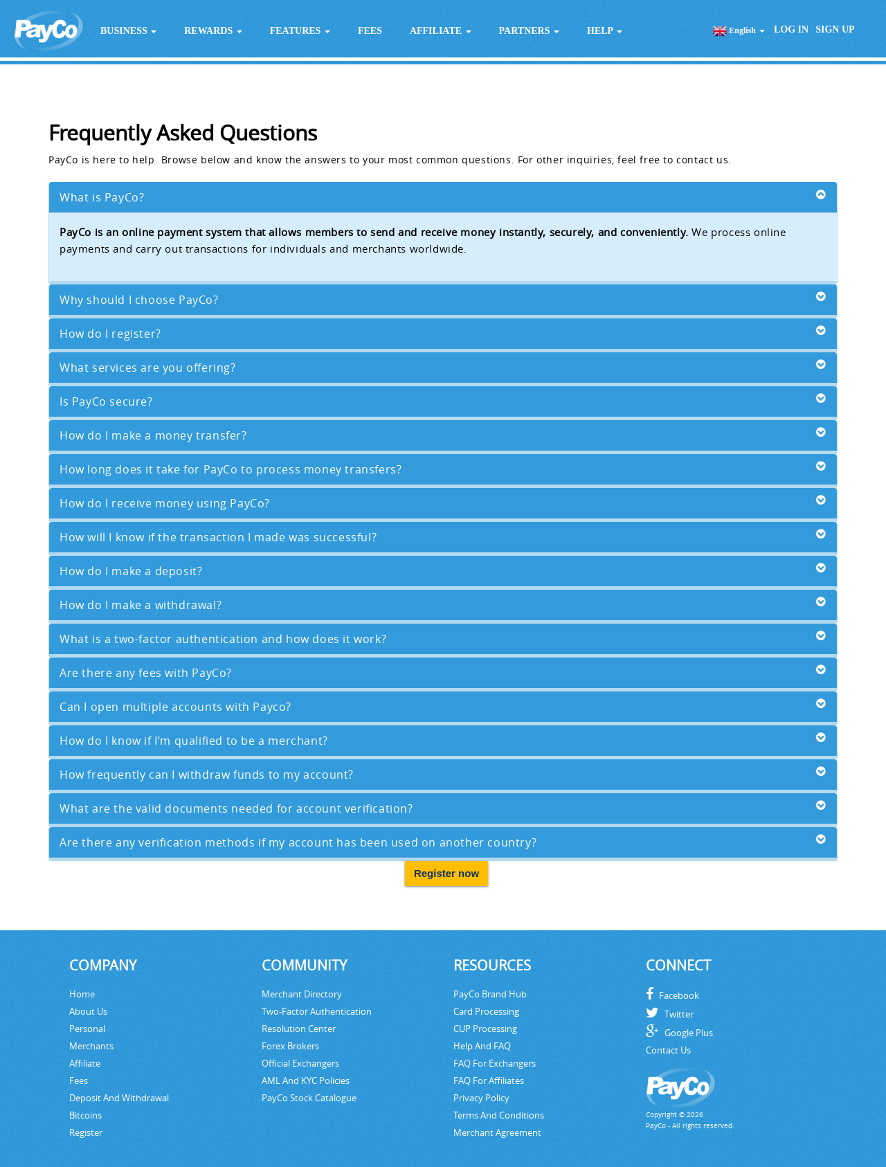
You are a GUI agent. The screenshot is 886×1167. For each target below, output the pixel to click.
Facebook (672, 995)
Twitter (670, 1014)
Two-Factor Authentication (317, 1011)
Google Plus (679, 1032)
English (739, 31)
